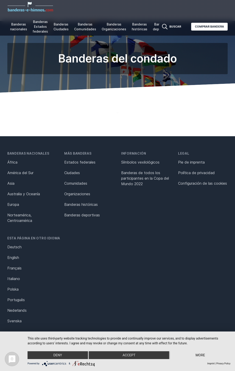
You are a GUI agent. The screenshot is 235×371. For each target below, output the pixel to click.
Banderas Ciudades (61, 26)
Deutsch (14, 247)
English (13, 257)
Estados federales (79, 162)
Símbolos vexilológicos (140, 162)
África (12, 162)
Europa (13, 204)
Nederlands (17, 310)
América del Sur (20, 172)
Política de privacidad (196, 172)
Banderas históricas (139, 26)
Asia (10, 183)
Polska (13, 289)
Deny (57, 355)
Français (14, 268)
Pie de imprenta (191, 162)
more (200, 355)
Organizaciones (77, 194)
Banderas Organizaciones (114, 26)
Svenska (14, 321)
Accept (129, 355)
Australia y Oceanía (23, 194)
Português (16, 299)
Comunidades (75, 183)
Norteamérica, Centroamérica (19, 218)
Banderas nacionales (18, 26)
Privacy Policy (223, 363)
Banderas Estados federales (40, 26)
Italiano (13, 278)
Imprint (211, 363)
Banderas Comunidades (85, 26)
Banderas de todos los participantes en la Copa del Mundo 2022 (145, 178)
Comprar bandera (209, 26)
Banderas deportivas (82, 215)
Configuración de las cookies (202, 183)
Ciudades (72, 172)
